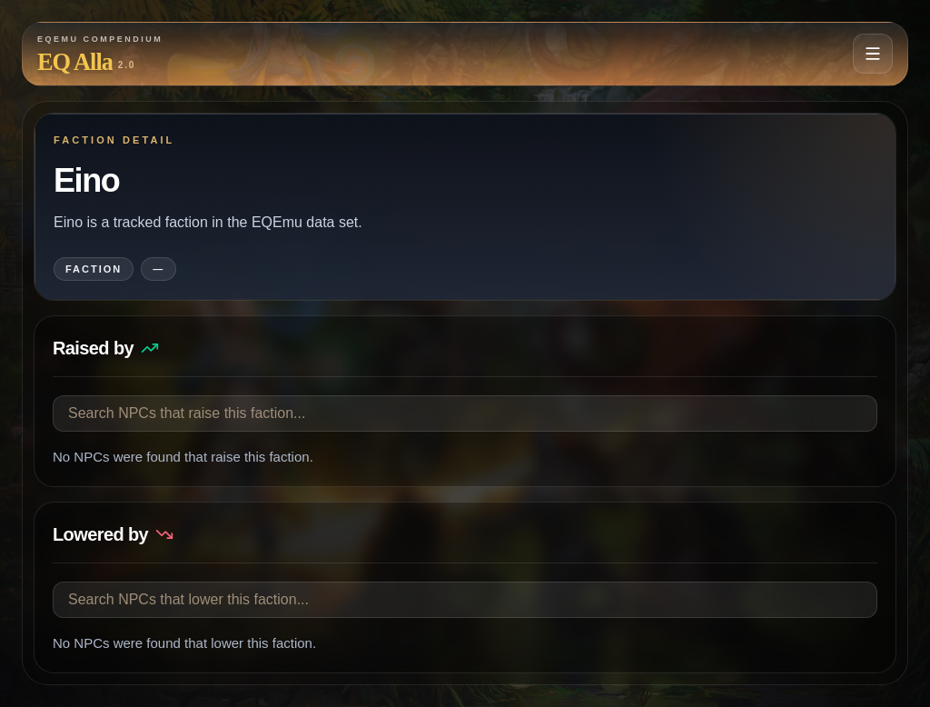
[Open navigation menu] (873, 54)
